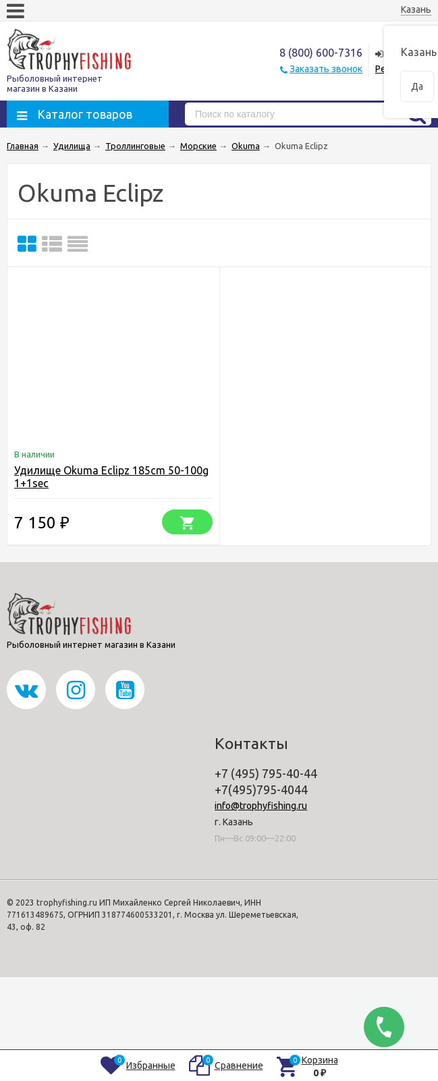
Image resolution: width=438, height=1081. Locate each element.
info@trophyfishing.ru (261, 805)
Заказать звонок (326, 68)
